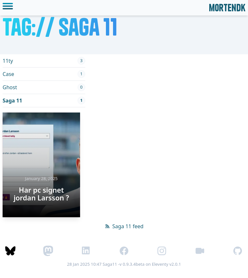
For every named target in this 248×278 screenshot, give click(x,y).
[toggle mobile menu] (9, 8)
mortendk (227, 8)
